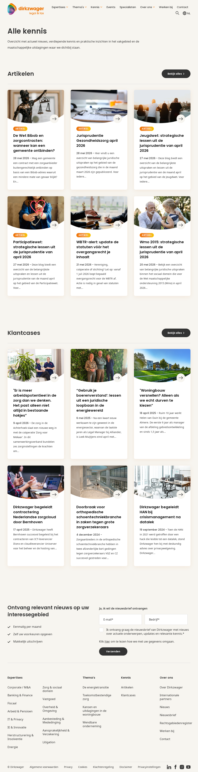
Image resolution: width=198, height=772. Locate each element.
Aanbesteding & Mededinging (53, 720)
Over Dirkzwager (171, 687)
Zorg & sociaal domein (52, 689)
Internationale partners (169, 697)
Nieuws (165, 707)
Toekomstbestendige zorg (97, 697)
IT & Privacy (15, 719)
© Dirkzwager (16, 767)
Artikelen (127, 687)
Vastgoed (49, 699)
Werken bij (166, 7)
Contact (182, 7)
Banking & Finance (20, 695)
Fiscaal (12, 703)
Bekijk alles (176, 74)
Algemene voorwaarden (44, 767)
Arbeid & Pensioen (20, 711)
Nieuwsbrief (168, 715)
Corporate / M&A (19, 687)
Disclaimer (125, 767)
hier (107, 641)
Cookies (82, 767)
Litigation (49, 742)
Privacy (68, 767)
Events (111, 7)
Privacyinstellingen (149, 767)
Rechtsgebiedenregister (176, 723)
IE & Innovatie (17, 727)
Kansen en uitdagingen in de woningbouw (94, 710)
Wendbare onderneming (92, 724)
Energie (13, 747)
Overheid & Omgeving (50, 709)
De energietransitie (96, 687)
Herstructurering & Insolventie (21, 737)
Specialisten (128, 7)
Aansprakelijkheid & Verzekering (56, 732)
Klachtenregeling (103, 767)
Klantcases (128, 695)
